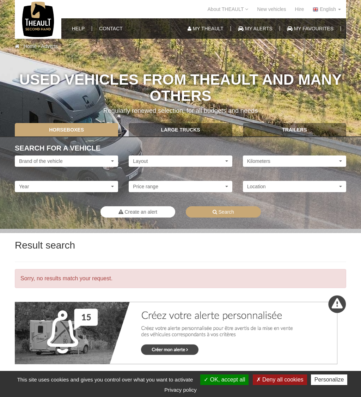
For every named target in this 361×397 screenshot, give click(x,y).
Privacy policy (180, 390)
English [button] (327, 9)
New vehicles (271, 9)
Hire (299, 9)
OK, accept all (224, 380)
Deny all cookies (280, 380)
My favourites (310, 28)
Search (223, 212)
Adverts (48, 46)
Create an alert (138, 212)
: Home (26, 46)
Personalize (329, 380)
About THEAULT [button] (228, 9)
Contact (111, 28)
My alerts (255, 28)
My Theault (206, 28)
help (78, 28)
